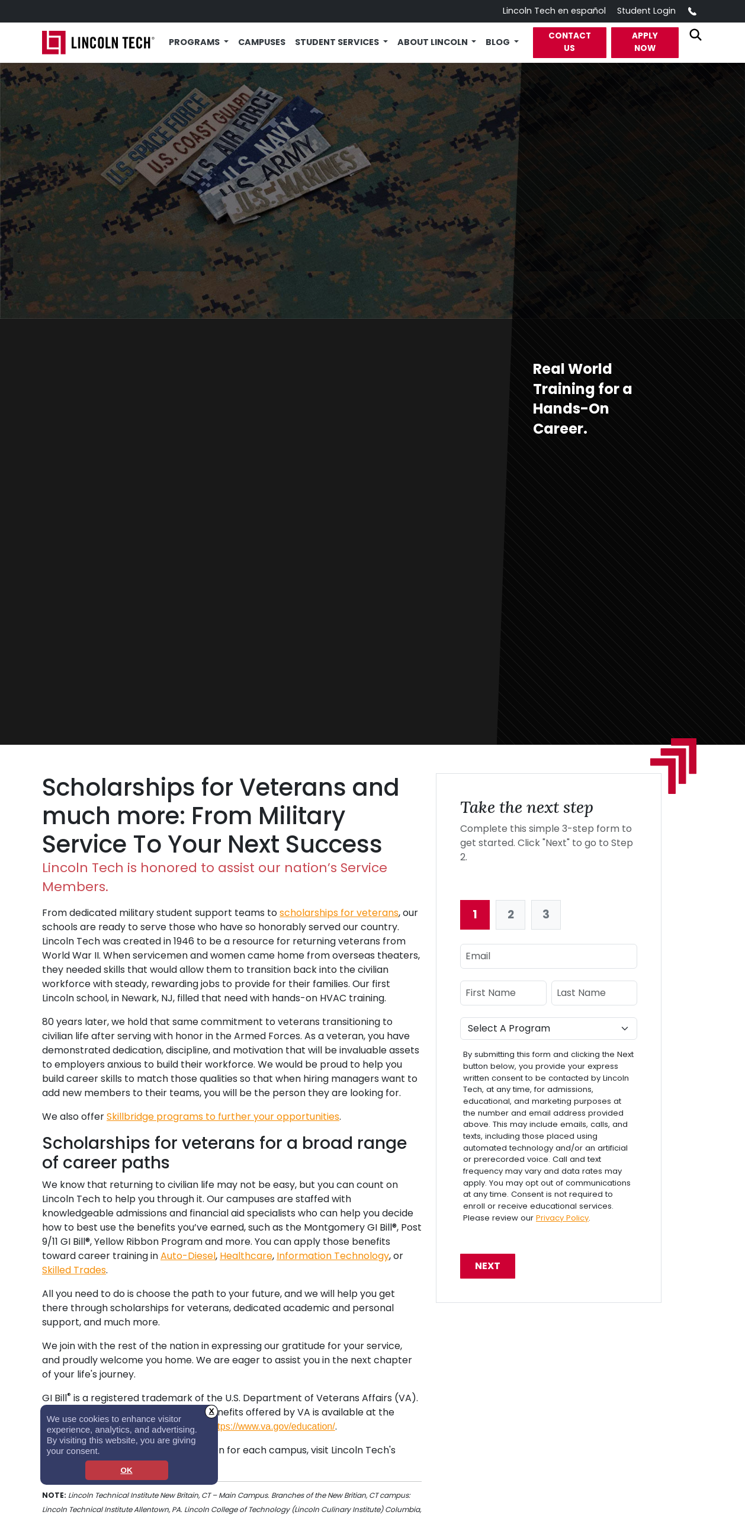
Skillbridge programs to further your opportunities (223, 1116)
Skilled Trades (74, 1270)
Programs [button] (195, 42)
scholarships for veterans (339, 913)
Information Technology (333, 1256)
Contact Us (569, 41)
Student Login (646, 11)
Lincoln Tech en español (554, 11)
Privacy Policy (562, 1217)
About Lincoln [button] (433, 42)
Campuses (261, 42)
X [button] (211, 1411)
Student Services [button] (338, 42)
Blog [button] (499, 42)
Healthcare (246, 1256)
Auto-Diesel (188, 1256)
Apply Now (645, 41)
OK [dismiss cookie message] (126, 1470)
